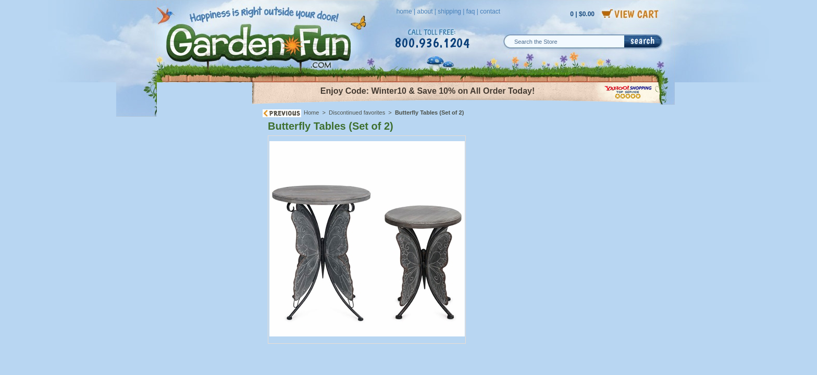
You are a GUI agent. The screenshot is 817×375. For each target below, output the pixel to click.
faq (470, 11)
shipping (449, 11)
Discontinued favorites (357, 112)
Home (311, 112)
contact (490, 11)
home (404, 11)
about (424, 11)
